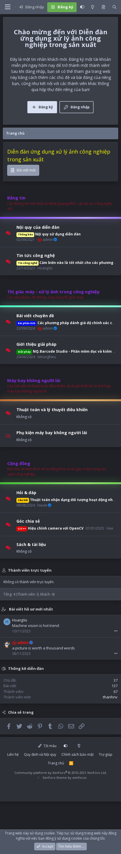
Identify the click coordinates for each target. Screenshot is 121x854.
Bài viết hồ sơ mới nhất (31, 609)
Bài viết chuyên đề (35, 315)
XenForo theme (55, 777)
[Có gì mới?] (103, 7)
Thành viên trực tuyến (30, 570)
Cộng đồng (18, 463)
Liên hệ (13, 754)
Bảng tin (16, 198)
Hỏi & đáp (26, 492)
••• (116, 631)
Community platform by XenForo (60, 772)
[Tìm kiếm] (114, 7)
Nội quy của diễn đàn (37, 227)
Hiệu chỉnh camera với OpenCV (50, 528)
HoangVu (44, 268)
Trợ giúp (105, 754)
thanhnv (110, 697)
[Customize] (82, 7)
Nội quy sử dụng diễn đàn (48, 234)
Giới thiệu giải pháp (36, 344)
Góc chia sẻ (28, 521)
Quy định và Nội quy (40, 754)
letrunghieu (46, 356)
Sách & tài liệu (31, 544)
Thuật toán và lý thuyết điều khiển (52, 409)
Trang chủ (56, 763)
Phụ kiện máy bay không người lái (51, 432)
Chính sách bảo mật (77, 754)
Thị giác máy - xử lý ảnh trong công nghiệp (53, 291)
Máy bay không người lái (33, 380)
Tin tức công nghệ (35, 255)
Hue (110, 528)
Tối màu (47, 745)
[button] (7, 7)
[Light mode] (92, 7)
